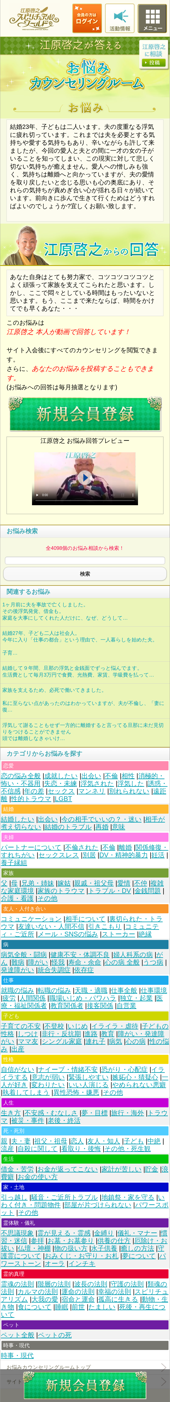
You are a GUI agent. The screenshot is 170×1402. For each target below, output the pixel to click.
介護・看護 (17, 898)
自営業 (126, 1005)
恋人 (77, 1141)
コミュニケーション (31, 919)
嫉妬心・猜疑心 (135, 1077)
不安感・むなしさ (51, 1113)
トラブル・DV (109, 890)
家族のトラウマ (61, 890)
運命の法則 (78, 1291)
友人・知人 (103, 1141)
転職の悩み (54, 990)
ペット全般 (17, 1335)
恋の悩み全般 (21, 776)
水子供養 (104, 1248)
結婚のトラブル (68, 827)
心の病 (136, 1041)
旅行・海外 (127, 1113)
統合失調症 (54, 970)
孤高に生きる (118, 1299)
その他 (47, 898)
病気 (115, 1041)
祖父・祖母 (50, 1141)
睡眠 (61, 1307)
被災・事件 (27, 1120)
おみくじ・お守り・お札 (81, 1256)
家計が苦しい (122, 1169)
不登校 (54, 1026)
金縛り (104, 1233)
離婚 (125, 847)
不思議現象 (17, 1233)
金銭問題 (148, 890)
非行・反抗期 (61, 1033)
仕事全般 (124, 990)
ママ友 (28, 1041)
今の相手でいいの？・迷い (101, 819)
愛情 (123, 883)
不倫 (111, 776)
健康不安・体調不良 (80, 954)
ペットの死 (55, 1335)
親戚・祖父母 (94, 883)
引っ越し (14, 1197)
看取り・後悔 (81, 1148)
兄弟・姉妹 (37, 883)
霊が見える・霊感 (64, 1233)
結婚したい (17, 819)
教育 (107, 1033)
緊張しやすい (88, 1077)
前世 (78, 1307)
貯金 (151, 1169)
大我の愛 (45, 1299)
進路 (91, 1033)
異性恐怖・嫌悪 (76, 1092)
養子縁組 (14, 862)
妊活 (157, 855)
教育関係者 (66, 1005)
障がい (38, 962)
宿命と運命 (78, 1299)
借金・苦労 (17, 1169)
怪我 (58, 962)
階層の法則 (54, 1284)
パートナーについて (31, 847)
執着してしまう (26, 1092)
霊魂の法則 (17, 1284)
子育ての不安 (21, 1026)
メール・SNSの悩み (68, 934)
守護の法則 (127, 1284)
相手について (85, 919)
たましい (102, 1307)
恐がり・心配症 (124, 1069)
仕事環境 (154, 990)
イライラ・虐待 (114, 1026)
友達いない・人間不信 (51, 926)
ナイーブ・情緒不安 (68, 1069)
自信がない (17, 1069)
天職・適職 (91, 990)
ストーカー (118, 934)
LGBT (63, 798)
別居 (89, 855)
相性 (128, 776)
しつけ (28, 1033)
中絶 (154, 1141)
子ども (134, 1141)
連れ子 (95, 1041)
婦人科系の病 (133, 954)
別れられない (129, 791)
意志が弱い (48, 1077)
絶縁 (145, 934)
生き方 (11, 1113)
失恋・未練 (60, 783)
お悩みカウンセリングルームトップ (49, 1367)
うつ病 (153, 962)
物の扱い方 (71, 1248)
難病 (17, 962)
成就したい (61, 776)
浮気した (130, 783)
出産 (17, 1049)
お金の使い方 (38, 1176)
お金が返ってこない (67, 1169)
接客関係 (100, 1005)
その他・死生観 (127, 1148)
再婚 (102, 827)
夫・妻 (21, 1141)
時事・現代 (17, 1355)
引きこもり (105, 926)
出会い (91, 776)
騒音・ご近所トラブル (64, 1197)
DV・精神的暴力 (123, 855)
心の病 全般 (122, 962)
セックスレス (58, 855)
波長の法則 (90, 1284)
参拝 (37, 1240)
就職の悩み (17, 990)
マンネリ (91, 791)
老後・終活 (64, 1120)
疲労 (9, 998)
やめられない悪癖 (139, 1084)
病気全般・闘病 (24, 954)
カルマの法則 (38, 1291)
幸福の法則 (114, 1291)
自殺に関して (38, 1148)
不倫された (82, 847)
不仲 (140, 883)
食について (35, 1307)
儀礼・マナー (137, 1233)
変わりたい (48, 1084)
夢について (139, 1256)
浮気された (97, 783)
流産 (7, 1148)
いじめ (78, 1026)
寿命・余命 (84, 962)
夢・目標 (94, 1113)
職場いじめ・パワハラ (82, 998)
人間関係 (32, 998)
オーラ (55, 1263)
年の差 (34, 791)
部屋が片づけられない (97, 1205)
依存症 (84, 970)
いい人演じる (88, 1084)
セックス (61, 791)
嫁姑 (64, 883)
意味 (118, 827)
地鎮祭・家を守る (128, 1197)
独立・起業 (136, 998)
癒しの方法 (137, 1248)
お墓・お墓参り (70, 1240)
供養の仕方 (114, 1240)
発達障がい (17, 970)
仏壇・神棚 (34, 1248)
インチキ (82, 1263)
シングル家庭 (62, 1041)
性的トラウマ (31, 798)
